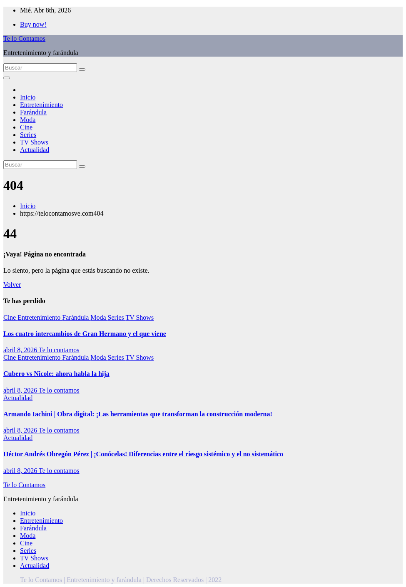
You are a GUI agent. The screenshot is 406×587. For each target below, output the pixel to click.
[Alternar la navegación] (6, 78)
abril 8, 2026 (21, 349)
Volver (12, 284)
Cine (26, 127)
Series (28, 134)
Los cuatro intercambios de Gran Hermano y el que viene (84, 333)
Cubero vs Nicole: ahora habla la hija (56, 373)
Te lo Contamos (24, 38)
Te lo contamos (59, 349)
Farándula (33, 112)
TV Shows (34, 142)
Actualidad (34, 149)
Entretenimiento (41, 104)
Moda (27, 119)
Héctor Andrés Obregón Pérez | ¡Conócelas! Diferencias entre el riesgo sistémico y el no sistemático (143, 454)
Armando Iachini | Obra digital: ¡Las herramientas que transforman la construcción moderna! (137, 414)
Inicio (27, 97)
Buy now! (33, 24)
